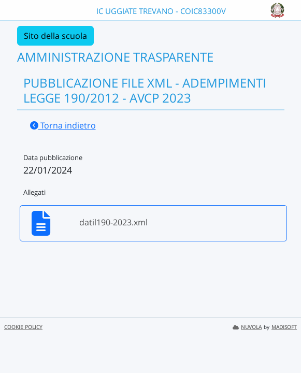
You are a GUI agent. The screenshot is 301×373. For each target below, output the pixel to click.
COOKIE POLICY (23, 327)
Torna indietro (63, 125)
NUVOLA (247, 327)
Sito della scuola (55, 35)
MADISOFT (284, 327)
